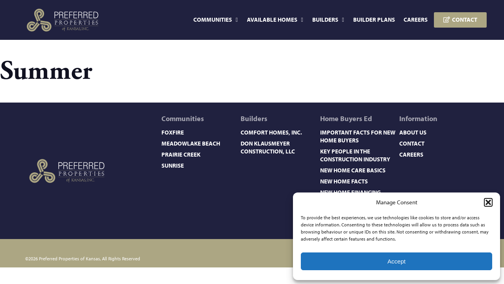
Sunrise (172, 165)
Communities (215, 20)
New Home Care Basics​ (352, 170)
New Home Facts (344, 181)
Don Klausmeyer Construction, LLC (268, 147)
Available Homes (275, 20)
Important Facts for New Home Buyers (357, 136)
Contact (411, 143)
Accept (396, 261)
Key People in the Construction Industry (355, 155)
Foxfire (172, 132)
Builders (328, 20)
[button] (488, 202)
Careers (416, 19)
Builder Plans (374, 19)
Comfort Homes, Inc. (271, 132)
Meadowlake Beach (190, 143)
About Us (412, 132)
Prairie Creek (180, 154)
